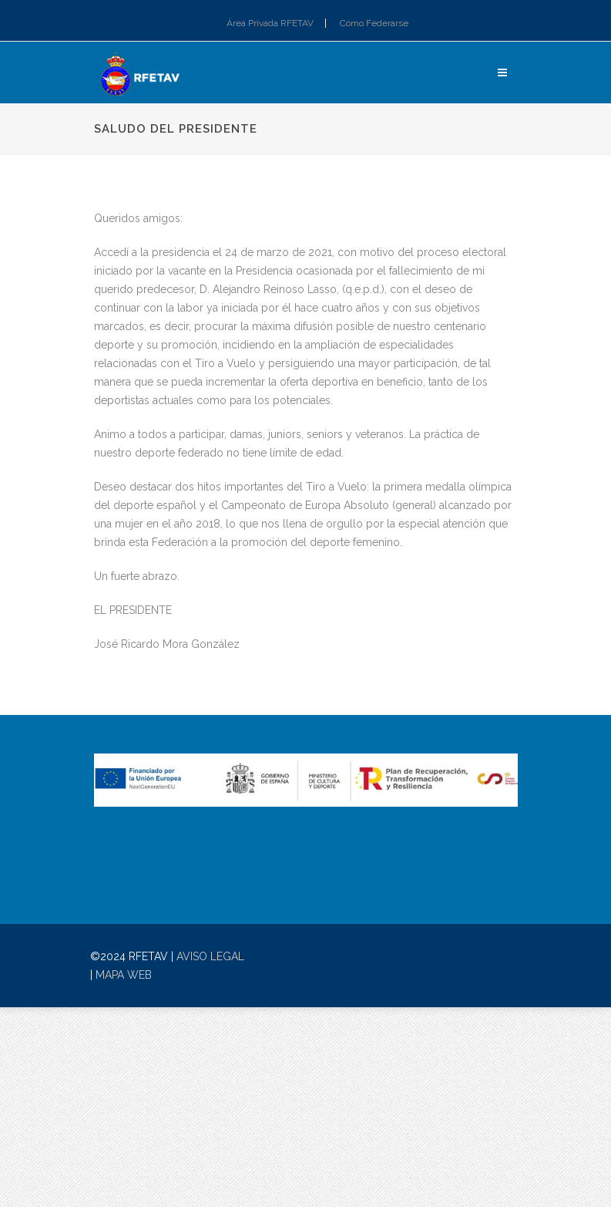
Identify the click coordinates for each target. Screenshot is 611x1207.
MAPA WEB (124, 975)
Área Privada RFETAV (270, 23)
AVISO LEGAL (210, 956)
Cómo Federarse (374, 23)
